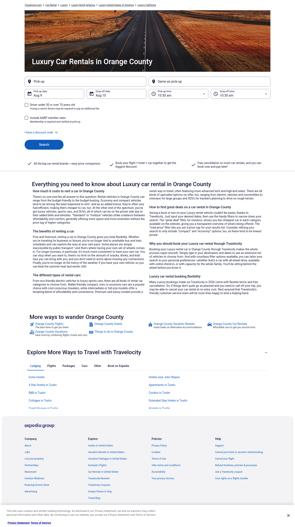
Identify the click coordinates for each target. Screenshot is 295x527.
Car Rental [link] (51, 5)
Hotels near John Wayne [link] (164, 377)
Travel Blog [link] (94, 498)
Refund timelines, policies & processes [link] (236, 465)
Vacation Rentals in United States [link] (106, 452)
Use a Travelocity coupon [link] (228, 471)
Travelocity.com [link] (33, 5)
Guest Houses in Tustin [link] (43, 408)
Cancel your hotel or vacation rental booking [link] (239, 452)
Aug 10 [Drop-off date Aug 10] (101, 95)
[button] (147, 132)
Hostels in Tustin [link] (159, 408)
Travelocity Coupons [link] (99, 485)
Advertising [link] (31, 491)
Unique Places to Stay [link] (100, 491)
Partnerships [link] (32, 465)
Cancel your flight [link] (224, 458)
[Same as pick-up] (209, 82)
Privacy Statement (19, 522)
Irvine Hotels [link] (37, 377)
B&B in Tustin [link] (37, 392)
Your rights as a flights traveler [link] (231, 478)
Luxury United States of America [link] (116, 5)
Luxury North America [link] (83, 5)
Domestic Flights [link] (97, 465)
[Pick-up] (85, 82)
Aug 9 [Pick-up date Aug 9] (38, 95)
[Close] (288, 515)
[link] (59, 325)
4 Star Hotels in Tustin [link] (43, 385)
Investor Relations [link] (34, 478)
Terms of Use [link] (159, 458)
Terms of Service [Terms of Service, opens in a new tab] (41, 522)
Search (44, 145)
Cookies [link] (156, 452)
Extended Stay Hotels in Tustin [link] (168, 400)
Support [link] (219, 445)
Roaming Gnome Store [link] (37, 485)
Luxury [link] (64, 5)
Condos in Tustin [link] (159, 392)
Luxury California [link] (146, 5)
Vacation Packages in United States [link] (107, 458)
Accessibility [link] (158, 471)
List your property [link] (34, 458)
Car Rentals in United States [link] (103, 471)
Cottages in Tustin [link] (40, 400)
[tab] (35, 365)
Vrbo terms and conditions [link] (166, 465)
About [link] (28, 445)
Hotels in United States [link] (100, 445)
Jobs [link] (27, 452)
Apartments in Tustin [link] (162, 385)
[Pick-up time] (178, 94)
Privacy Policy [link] (159, 445)
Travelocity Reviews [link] (99, 478)
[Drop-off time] (240, 94)
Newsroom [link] (30, 471)
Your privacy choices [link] (163, 478)
